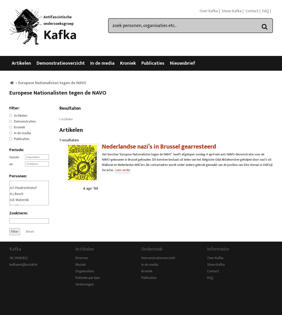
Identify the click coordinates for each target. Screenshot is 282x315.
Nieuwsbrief (182, 63)
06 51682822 (18, 258)
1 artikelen (66, 119)
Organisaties (84, 271)
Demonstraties (25, 121)
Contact (251, 11)
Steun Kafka (231, 11)
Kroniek (128, 63)
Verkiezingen (84, 285)
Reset (30, 232)
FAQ (265, 11)
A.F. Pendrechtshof (29, 188)
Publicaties (152, 63)
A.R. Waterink (29, 200)
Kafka (60, 35)
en (11, 164)
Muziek (80, 265)
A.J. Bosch (29, 194)
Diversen (81, 258)
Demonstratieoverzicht (60, 63)
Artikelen (21, 63)
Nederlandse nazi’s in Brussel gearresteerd (159, 147)
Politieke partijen (87, 278)
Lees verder (122, 170)
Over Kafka (209, 11)
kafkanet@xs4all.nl (23, 265)
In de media (102, 63)
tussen (14, 157)
